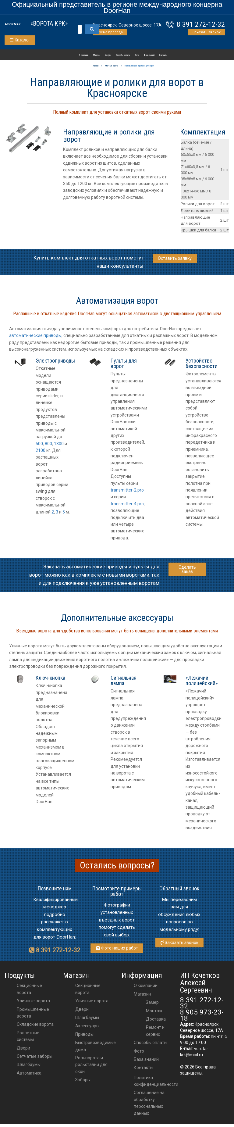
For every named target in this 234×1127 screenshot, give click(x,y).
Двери (23, 1048)
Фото (137, 55)
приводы (84, 1034)
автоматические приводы (35, 335)
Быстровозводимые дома (95, 1046)
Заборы (82, 1079)
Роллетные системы (28, 1036)
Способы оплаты (123, 55)
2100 (40, 450)
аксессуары (87, 1025)
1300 (59, 443)
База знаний (149, 55)
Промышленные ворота (33, 1012)
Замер (152, 1002)
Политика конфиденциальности (156, 1081)
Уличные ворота (33, 1000)
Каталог (20, 40)
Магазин (96, 55)
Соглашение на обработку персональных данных (149, 1102)
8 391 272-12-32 (201, 24)
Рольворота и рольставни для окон (91, 1064)
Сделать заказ (187, 569)
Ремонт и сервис (155, 1030)
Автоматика (29, 1073)
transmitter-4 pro (127, 503)
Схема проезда (110, 32)
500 (39, 443)
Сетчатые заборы (34, 1056)
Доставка (156, 1019)
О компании (83, 55)
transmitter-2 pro (127, 490)
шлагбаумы (87, 1017)
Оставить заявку (175, 258)
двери (82, 1009)
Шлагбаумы (29, 1064)
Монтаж (154, 1010)
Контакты (163, 55)
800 (48, 443)
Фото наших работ (117, 948)
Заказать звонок (207, 32)
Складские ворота (35, 1024)
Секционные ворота (29, 989)
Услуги (108, 55)
